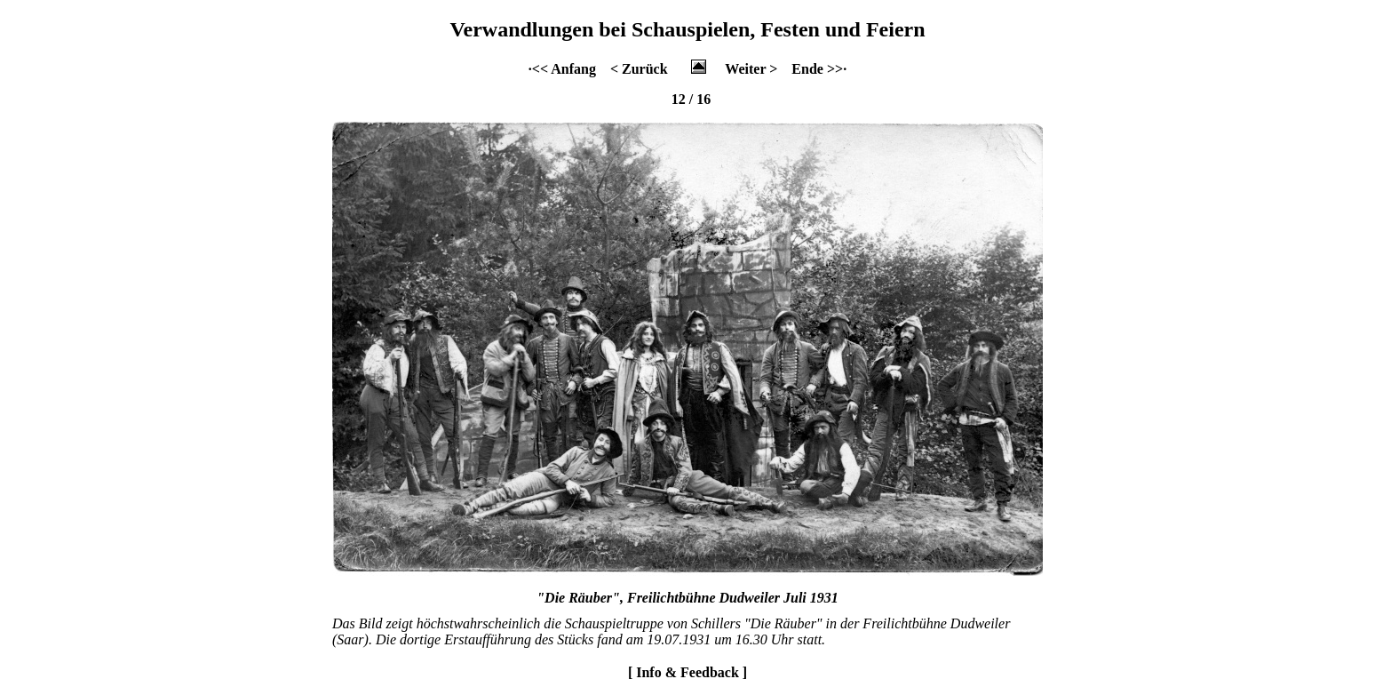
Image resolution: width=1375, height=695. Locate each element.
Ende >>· (818, 68)
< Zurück (639, 68)
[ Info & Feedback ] (687, 672)
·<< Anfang (562, 68)
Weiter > (751, 68)
